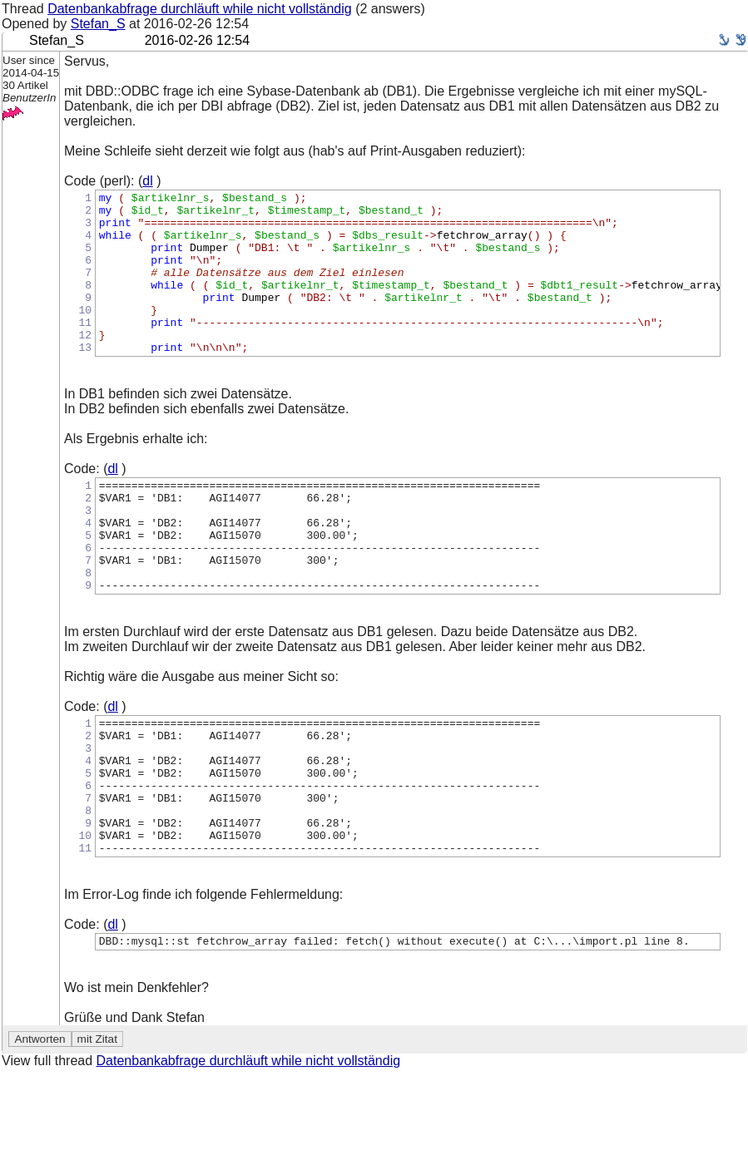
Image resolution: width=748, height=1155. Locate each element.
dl (147, 181)
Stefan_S (98, 24)
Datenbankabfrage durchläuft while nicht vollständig (199, 9)
